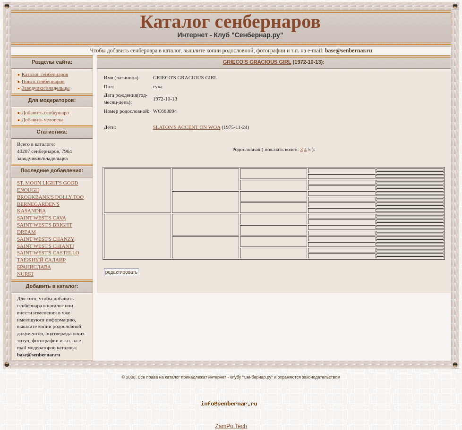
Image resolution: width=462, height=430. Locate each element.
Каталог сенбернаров (45, 74)
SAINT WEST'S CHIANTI (45, 246)
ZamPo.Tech (231, 426)
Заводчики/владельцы (46, 88)
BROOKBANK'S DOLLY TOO (50, 197)
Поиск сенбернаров (43, 81)
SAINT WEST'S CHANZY (45, 239)
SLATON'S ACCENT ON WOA (187, 127)
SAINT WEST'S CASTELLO (48, 252)
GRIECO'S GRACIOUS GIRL (257, 62)
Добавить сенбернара (45, 112)
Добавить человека (43, 119)
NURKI (25, 274)
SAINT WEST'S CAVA (41, 217)
